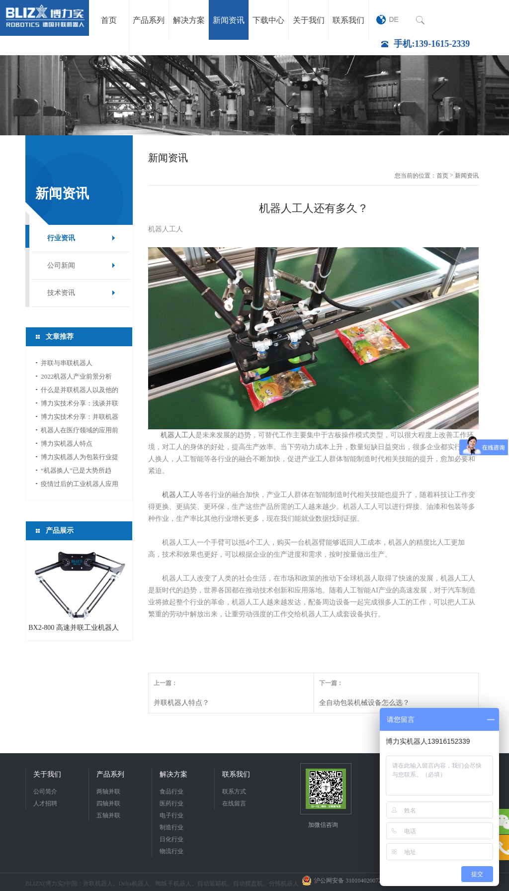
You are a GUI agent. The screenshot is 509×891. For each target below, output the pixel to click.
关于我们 (47, 774)
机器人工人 (178, 435)
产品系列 (110, 774)
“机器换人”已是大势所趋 (76, 470)
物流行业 (171, 851)
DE (393, 19)
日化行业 (171, 839)
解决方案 (173, 774)
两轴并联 (108, 791)
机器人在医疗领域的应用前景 (79, 431)
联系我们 (236, 774)
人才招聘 (45, 803)
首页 (442, 175)
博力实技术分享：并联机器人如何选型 (79, 418)
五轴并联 (108, 815)
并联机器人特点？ (181, 702)
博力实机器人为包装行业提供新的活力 (79, 458)
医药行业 (171, 803)
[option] (254, 95)
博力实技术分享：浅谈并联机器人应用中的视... (79, 404)
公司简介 (45, 791)
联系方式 (234, 791)
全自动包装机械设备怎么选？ (364, 702)
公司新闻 (61, 265)
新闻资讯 (467, 175)
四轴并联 (108, 803)
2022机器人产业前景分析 (76, 376)
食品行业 (171, 791)
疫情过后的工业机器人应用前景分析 (79, 485)
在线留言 (234, 803)
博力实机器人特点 (66, 443)
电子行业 (171, 815)
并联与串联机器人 (66, 363)
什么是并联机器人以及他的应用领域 (79, 391)
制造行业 (171, 827)
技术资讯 (61, 293)
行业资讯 (61, 238)
